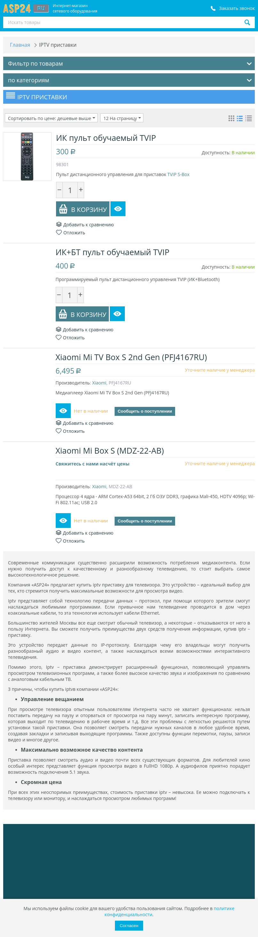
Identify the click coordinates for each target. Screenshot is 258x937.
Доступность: (216, 152)
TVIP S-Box (178, 174)
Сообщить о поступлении (145, 411)
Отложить (70, 233)
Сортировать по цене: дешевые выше (51, 118)
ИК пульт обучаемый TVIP (106, 137)
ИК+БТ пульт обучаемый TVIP (113, 251)
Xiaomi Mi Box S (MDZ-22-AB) (110, 450)
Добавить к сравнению (85, 225)
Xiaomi (100, 383)
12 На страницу (122, 118)
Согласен (129, 925)
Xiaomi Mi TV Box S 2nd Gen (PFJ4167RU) (131, 356)
